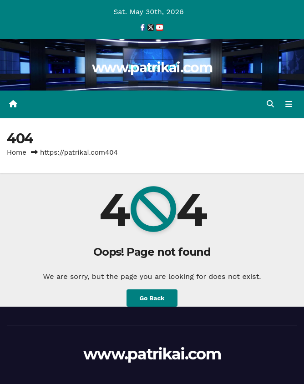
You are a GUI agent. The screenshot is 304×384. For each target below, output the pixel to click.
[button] (270, 104)
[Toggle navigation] (288, 104)
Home (16, 152)
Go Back (151, 298)
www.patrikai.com (152, 67)
